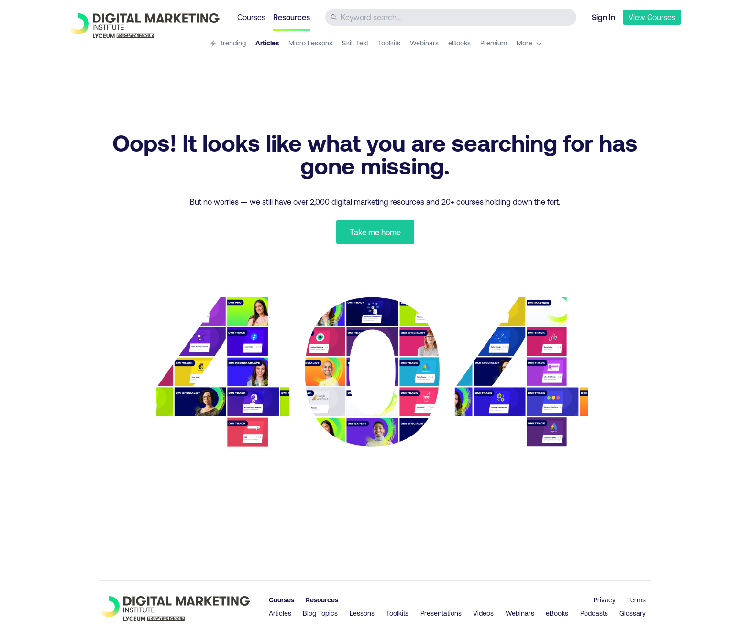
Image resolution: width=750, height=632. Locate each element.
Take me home (375, 232)
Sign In (603, 17)
